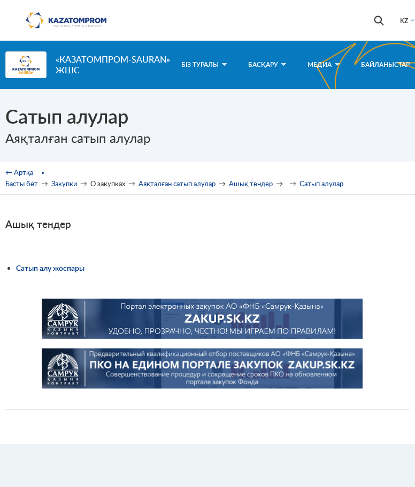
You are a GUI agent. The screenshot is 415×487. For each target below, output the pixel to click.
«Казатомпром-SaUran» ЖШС (113, 64)
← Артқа (19, 172)
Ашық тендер (251, 183)
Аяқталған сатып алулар (177, 183)
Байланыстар (385, 64)
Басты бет (21, 183)
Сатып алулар (321, 183)
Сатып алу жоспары (50, 267)
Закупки (64, 183)
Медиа (324, 64)
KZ (404, 21)
